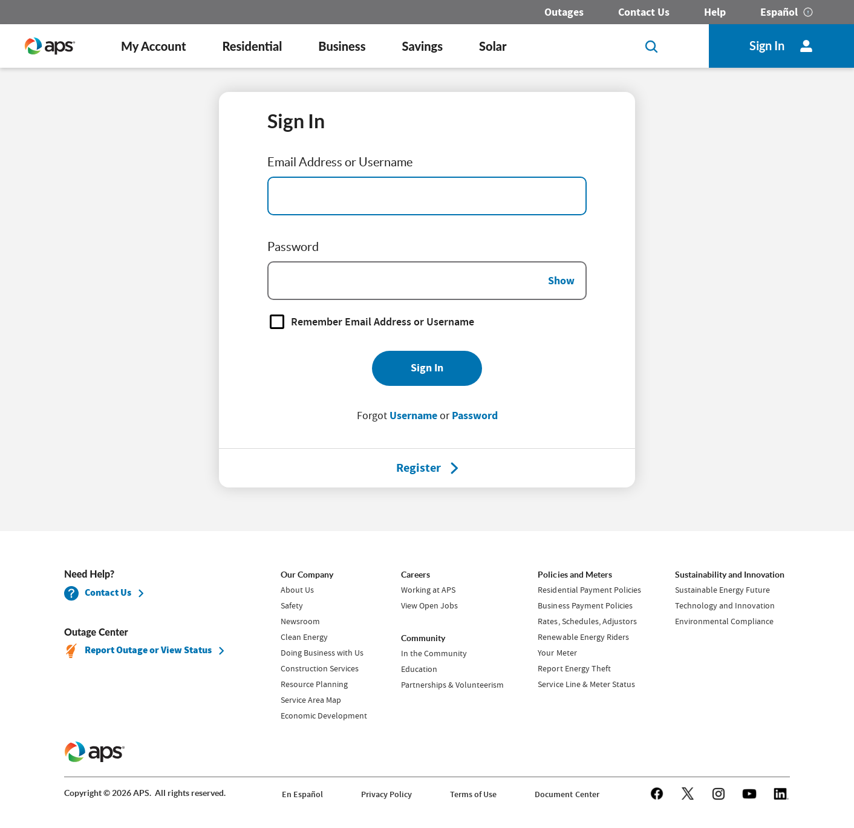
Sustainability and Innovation (729, 574)
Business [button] (341, 46)
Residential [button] (252, 46)
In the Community (434, 653)
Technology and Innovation (725, 605)
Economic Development (324, 715)
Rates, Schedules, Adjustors (587, 621)
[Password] (427, 280)
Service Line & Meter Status (586, 684)
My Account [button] (153, 46)
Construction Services (320, 668)
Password (475, 415)
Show (561, 280)
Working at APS (428, 589)
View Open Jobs (429, 605)
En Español (302, 794)
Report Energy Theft (574, 668)
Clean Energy (304, 636)
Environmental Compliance (724, 621)
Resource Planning (314, 684)
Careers (415, 574)
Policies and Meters (574, 574)
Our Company (307, 574)
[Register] (418, 468)
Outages (564, 12)
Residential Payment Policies (589, 589)
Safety (292, 605)
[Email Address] (427, 196)
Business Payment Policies (585, 605)
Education (419, 668)
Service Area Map (311, 699)
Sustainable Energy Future (722, 589)
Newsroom (300, 621)
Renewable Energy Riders (583, 636)
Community (423, 638)
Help (715, 12)
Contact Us (644, 12)
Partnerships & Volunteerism (452, 684)
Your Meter (557, 652)
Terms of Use (473, 794)
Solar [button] (492, 46)
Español (779, 12)
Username (413, 415)
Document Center (567, 794)
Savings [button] (422, 46)
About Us (297, 589)
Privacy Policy (386, 794)
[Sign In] (427, 368)
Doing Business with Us (322, 652)
